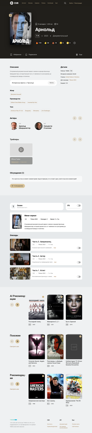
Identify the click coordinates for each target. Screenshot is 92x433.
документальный (60, 36)
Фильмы (30, 3)
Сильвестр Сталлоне (48, 127)
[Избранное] (15, 54)
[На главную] (14, 3)
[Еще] (79, 54)
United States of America (72, 77)
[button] (17, 305)
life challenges (45, 110)
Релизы (43, 3)
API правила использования (64, 427)
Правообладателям (52, 426)
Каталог (24, 3)
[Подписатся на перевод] (31, 54)
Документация (63, 424)
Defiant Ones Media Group (18, 102)
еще (55, 247)
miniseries (36, 110)
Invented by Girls (32, 102)
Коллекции (50, 3)
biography (28, 110)
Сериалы (37, 3)
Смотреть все (14, 346)
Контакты (49, 424)
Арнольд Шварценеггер (24, 127)
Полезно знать (76, 424)
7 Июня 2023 (72, 80)
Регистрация (78, 3)
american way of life (17, 110)
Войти (71, 3)
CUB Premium (75, 426)
